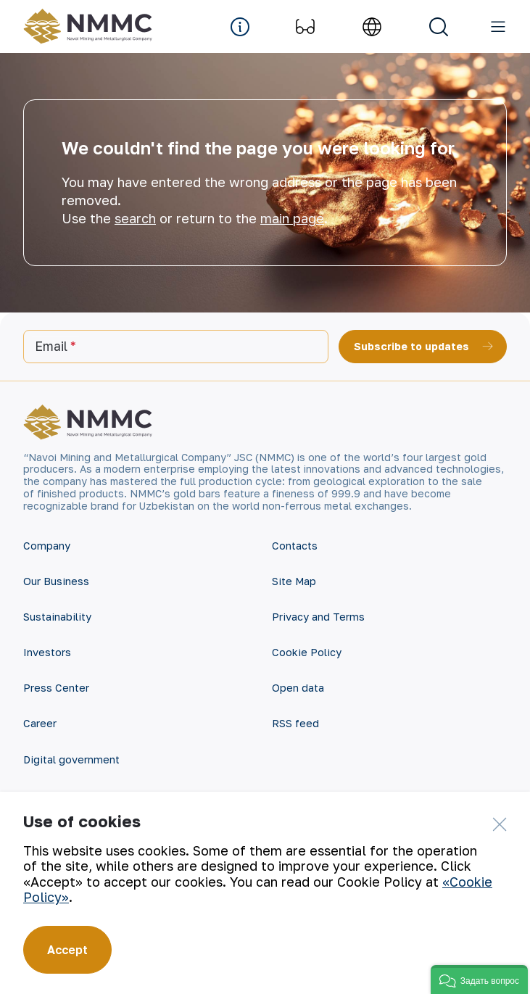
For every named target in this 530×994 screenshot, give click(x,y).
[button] (479, 979)
